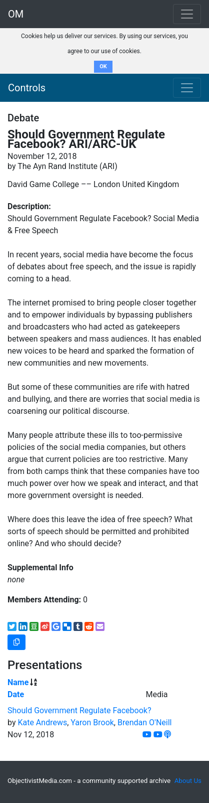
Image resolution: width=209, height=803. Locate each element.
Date (16, 694)
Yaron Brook (92, 722)
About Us (188, 780)
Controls (27, 88)
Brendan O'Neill (145, 722)
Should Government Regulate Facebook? (79, 710)
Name (18, 682)
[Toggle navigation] (187, 88)
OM (16, 14)
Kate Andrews (42, 722)
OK (103, 66)
